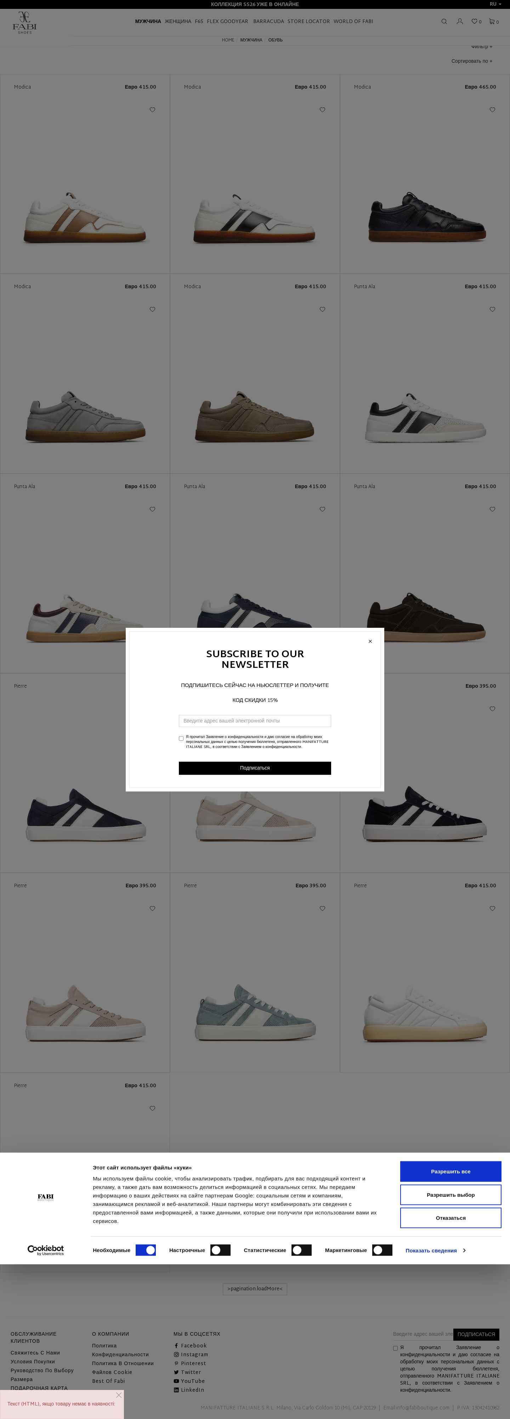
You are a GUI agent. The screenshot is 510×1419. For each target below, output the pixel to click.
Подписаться (255, 768)
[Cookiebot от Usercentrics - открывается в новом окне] (46, 1405)
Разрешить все (450, 1326)
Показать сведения (431, 1405)
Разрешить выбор (451, 1349)
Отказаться (451, 1372)
